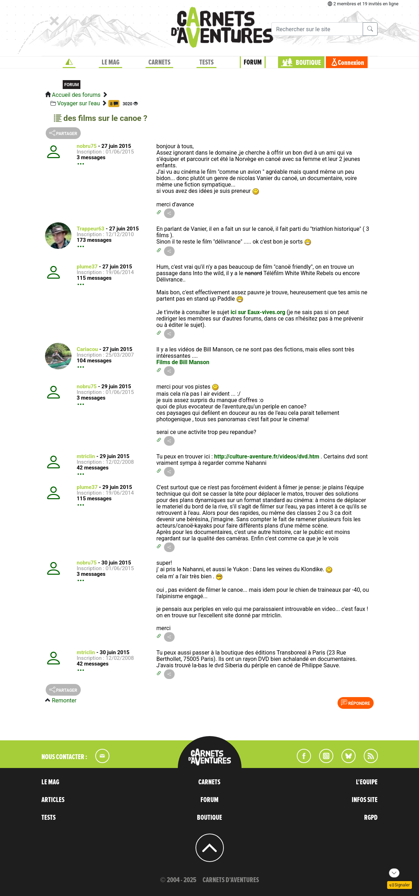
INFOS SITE (365, 799)
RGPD (371, 817)
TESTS (206, 62)
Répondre (355, 702)
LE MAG (110, 62)
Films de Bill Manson (182, 362)
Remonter (64, 700)
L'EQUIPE (367, 782)
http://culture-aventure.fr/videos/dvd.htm (266, 456)
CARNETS (159, 62)
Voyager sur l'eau (78, 103)
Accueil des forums (76, 94)
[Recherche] (317, 29)
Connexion (351, 62)
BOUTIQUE (308, 62)
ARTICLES (52, 799)
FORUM (253, 62)
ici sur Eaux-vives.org (258, 312)
